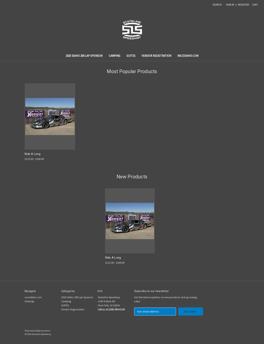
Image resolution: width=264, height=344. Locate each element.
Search (217, 4)
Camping (114, 56)
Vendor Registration (156, 56)
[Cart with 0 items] (255, 4)
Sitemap (29, 301)
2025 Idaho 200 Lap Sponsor (84, 56)
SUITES (130, 56)
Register (243, 4)
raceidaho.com (187, 56)
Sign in (230, 4)
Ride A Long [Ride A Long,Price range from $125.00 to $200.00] (32, 154)
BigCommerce (43, 330)
